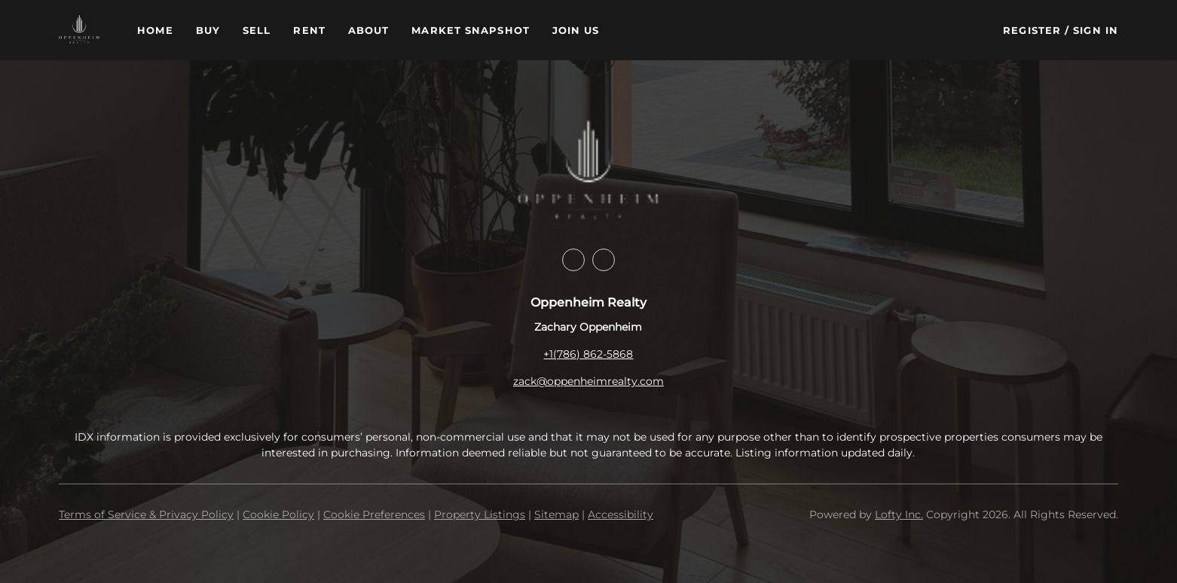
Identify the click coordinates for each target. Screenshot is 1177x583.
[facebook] (573, 260)
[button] (79, 30)
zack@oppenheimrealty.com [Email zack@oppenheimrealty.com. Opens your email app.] (588, 381)
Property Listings (479, 514)
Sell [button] (257, 30)
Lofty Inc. (899, 514)
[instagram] (603, 260)
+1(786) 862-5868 (588, 354)
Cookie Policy (278, 514)
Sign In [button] (1095, 30)
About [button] (369, 30)
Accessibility (620, 514)
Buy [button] (208, 30)
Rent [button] (309, 30)
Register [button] (1032, 30)
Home (155, 30)
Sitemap (556, 514)
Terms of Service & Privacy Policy (146, 514)
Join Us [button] (576, 30)
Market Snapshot (470, 30)
